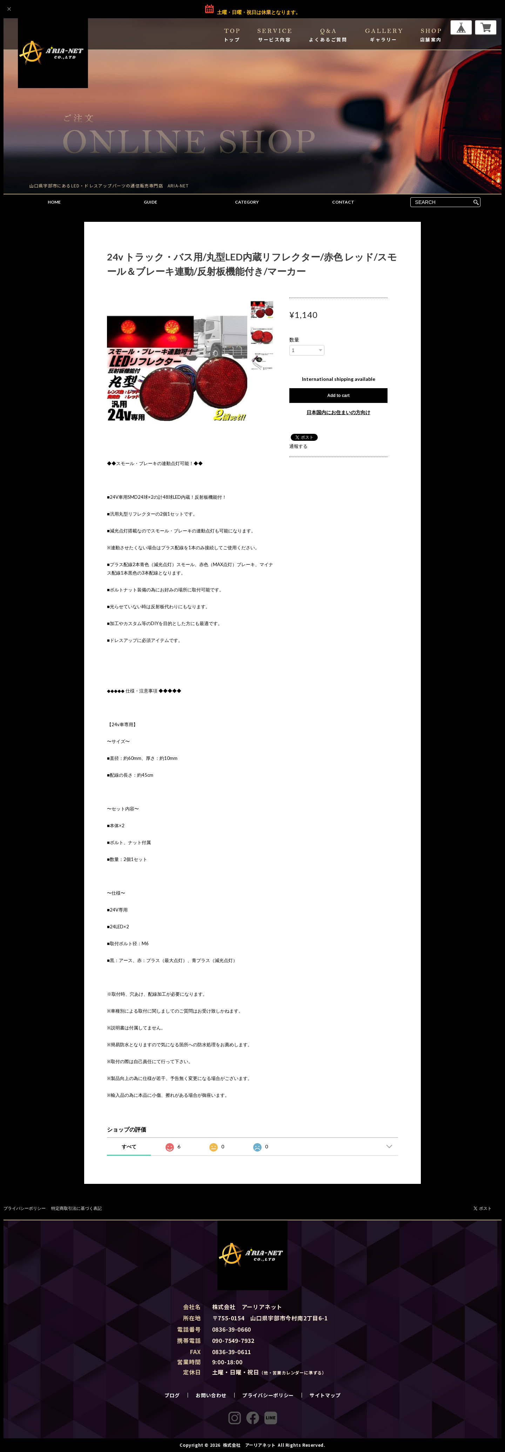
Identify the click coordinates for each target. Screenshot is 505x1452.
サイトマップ (325, 1395)
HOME (54, 202)
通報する (298, 446)
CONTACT (343, 202)
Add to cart (338, 395)
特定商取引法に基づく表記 (76, 1208)
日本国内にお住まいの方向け (338, 412)
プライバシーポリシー (25, 1208)
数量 (294, 339)
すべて (129, 1146)
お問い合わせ (211, 1395)
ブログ (172, 1395)
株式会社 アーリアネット (249, 1445)
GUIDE (150, 202)
